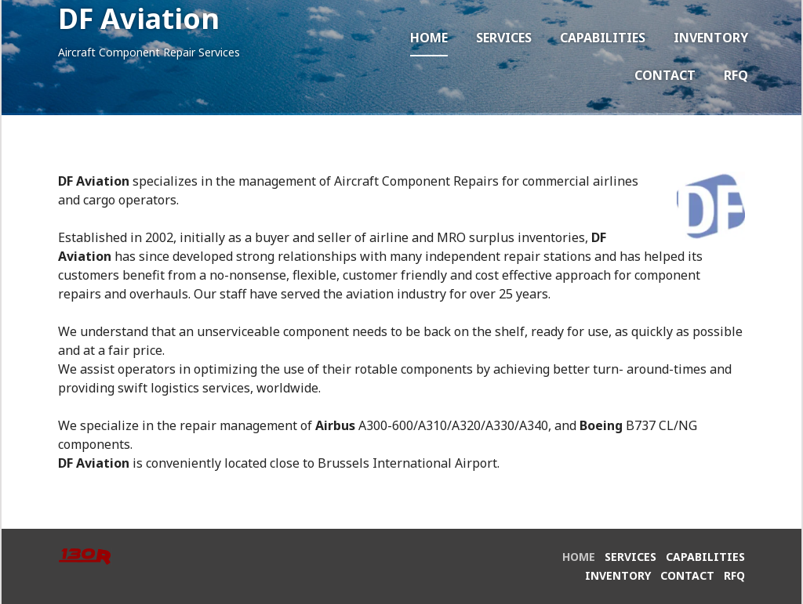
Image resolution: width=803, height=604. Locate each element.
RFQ (736, 75)
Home (429, 37)
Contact (665, 75)
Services (504, 37)
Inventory (711, 37)
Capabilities (602, 37)
